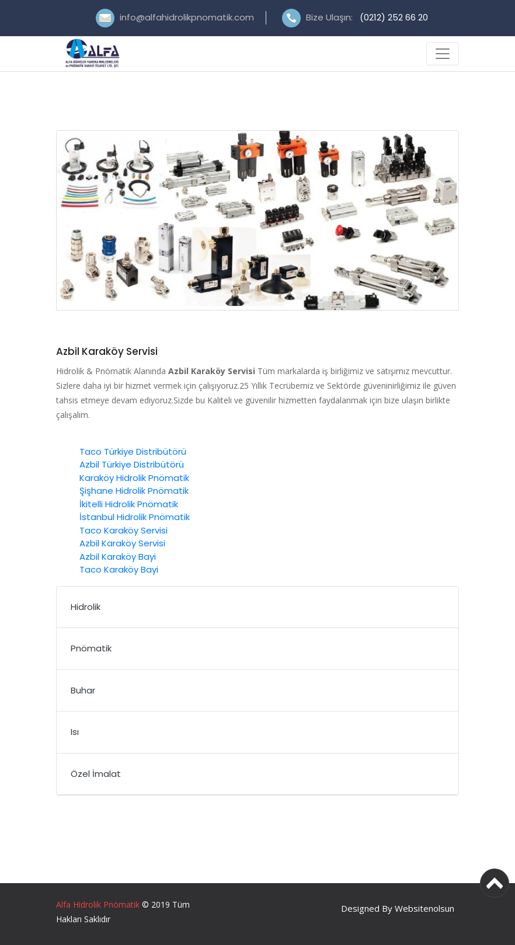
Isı (75, 732)
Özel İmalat (96, 774)
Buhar (83, 690)
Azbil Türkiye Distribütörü (131, 464)
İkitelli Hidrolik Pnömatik (128, 504)
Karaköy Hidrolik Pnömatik (134, 478)
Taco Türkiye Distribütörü (132, 451)
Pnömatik (91, 648)
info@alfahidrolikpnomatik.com (187, 17)
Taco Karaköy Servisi (123, 530)
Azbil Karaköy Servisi (122, 543)
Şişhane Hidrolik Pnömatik (134, 490)
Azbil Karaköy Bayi (117, 556)
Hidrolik (85, 607)
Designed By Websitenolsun (397, 908)
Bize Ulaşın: (367, 17)
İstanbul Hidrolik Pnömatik (134, 517)
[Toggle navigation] (442, 53)
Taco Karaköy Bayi (118, 569)
